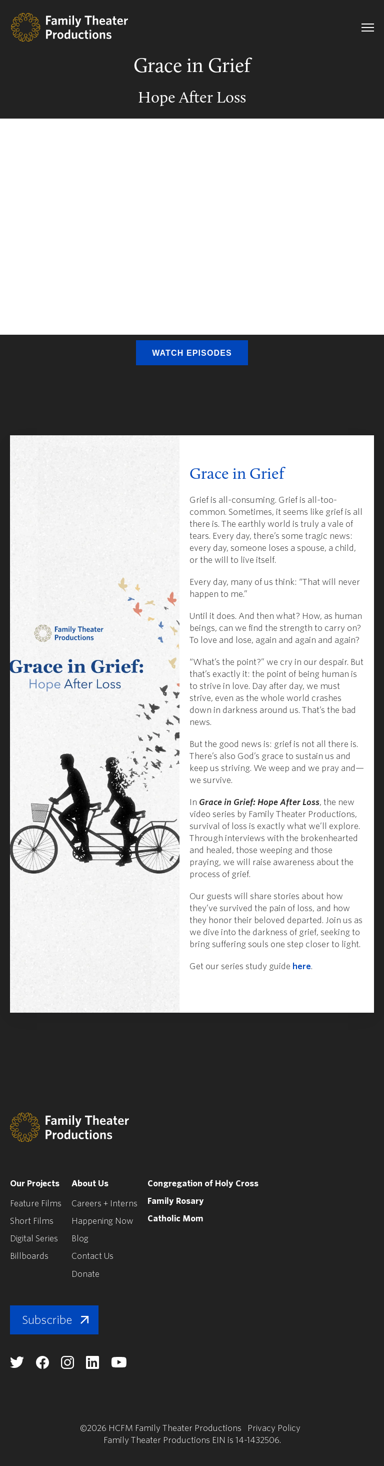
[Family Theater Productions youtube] (118, 1364)
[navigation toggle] (368, 28)
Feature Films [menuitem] (36, 1203)
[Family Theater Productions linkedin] (92, 1365)
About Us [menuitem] (91, 1183)
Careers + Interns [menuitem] (105, 1203)
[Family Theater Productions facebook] (42, 1365)
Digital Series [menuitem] (35, 1238)
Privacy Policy (274, 1427)
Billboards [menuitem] (29, 1256)
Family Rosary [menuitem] (177, 1201)
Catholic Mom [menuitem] (177, 1218)
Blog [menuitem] (81, 1238)
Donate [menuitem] (86, 1273)
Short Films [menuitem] (32, 1221)
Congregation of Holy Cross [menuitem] (206, 1183)
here (301, 966)
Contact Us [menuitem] (93, 1256)
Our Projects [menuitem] (35, 1183)
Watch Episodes (192, 353)
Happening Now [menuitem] (103, 1221)
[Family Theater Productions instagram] (67, 1365)
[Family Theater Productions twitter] (17, 1364)
